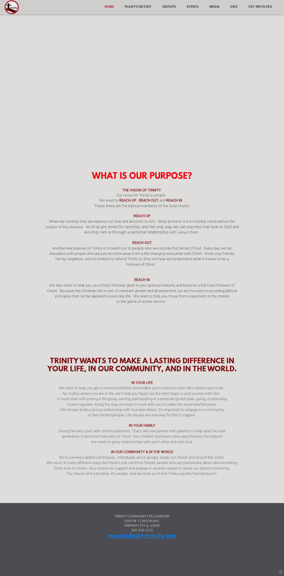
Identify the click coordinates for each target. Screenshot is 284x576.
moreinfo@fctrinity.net (142, 536)
